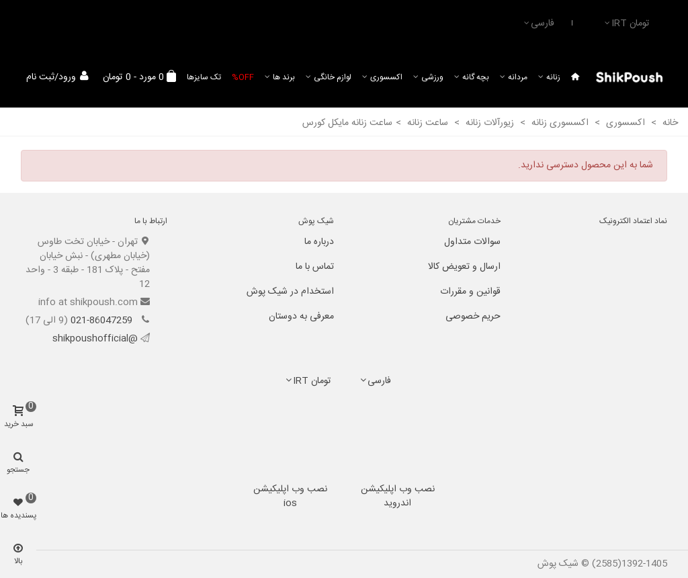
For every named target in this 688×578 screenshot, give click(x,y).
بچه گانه (475, 77)
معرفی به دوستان (301, 316)
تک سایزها (204, 77)
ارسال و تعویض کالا (464, 267)
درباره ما (319, 242)
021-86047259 (103, 321)
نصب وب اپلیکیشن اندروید (398, 496)
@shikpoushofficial (95, 339)
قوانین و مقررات (470, 292)
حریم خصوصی (473, 316)
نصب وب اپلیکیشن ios (290, 496)
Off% (243, 77)
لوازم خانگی (332, 77)
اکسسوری (386, 77)
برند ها (284, 77)
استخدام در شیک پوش (290, 292)
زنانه (553, 77)
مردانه (517, 77)
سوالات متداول (472, 242)
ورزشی (432, 77)
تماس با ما (315, 267)
